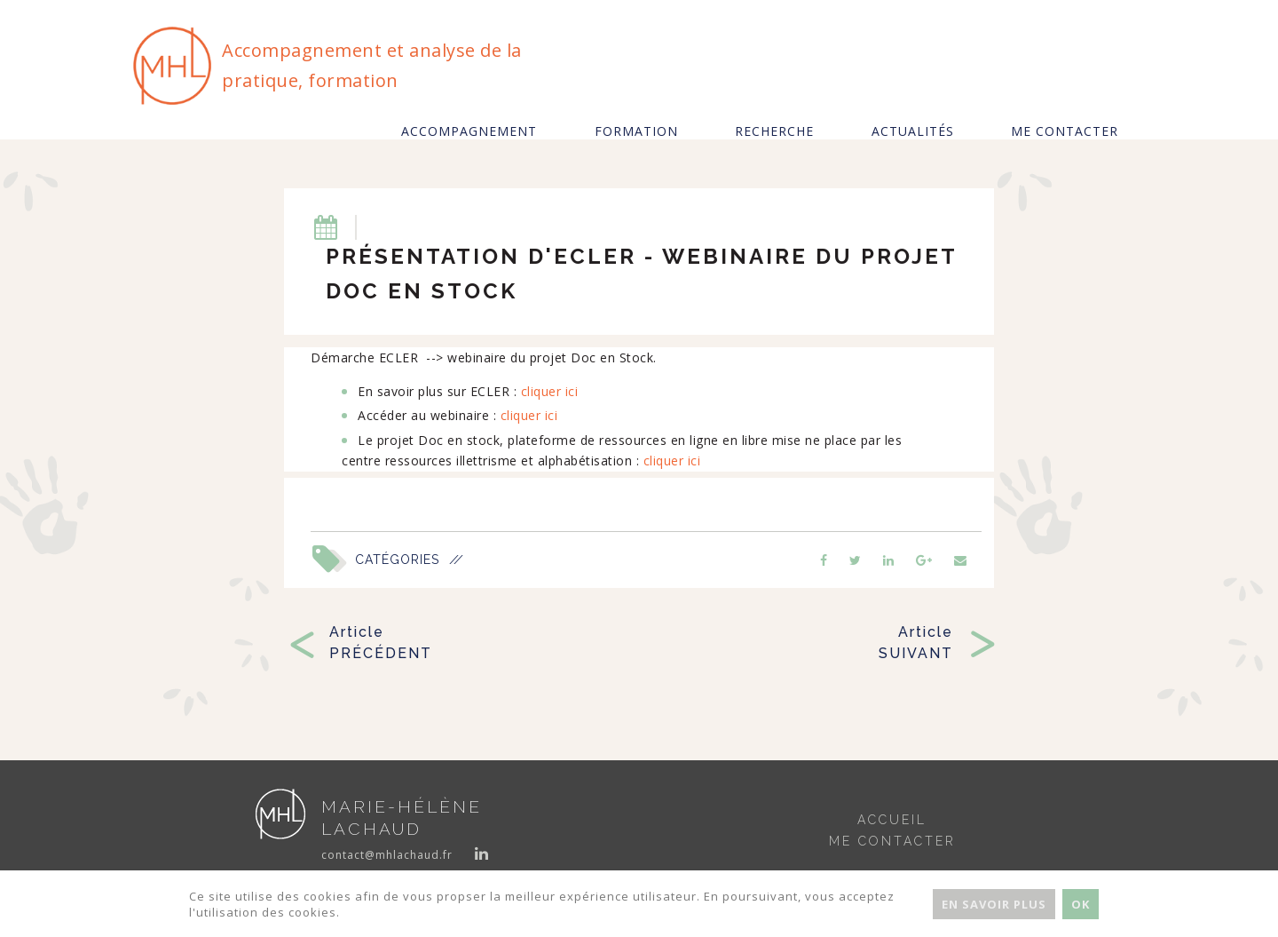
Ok (1080, 904)
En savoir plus (994, 904)
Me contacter (1064, 131)
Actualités (913, 131)
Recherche (774, 131)
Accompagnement (469, 131)
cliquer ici (550, 391)
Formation (636, 131)
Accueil (892, 820)
